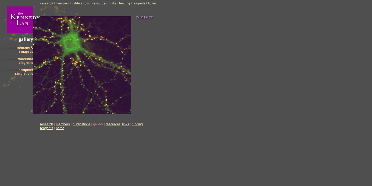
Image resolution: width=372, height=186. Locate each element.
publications (81, 124)
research (46, 124)
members (63, 124)
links (125, 124)
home (60, 128)
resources (113, 124)
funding (137, 124)
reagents (46, 128)
